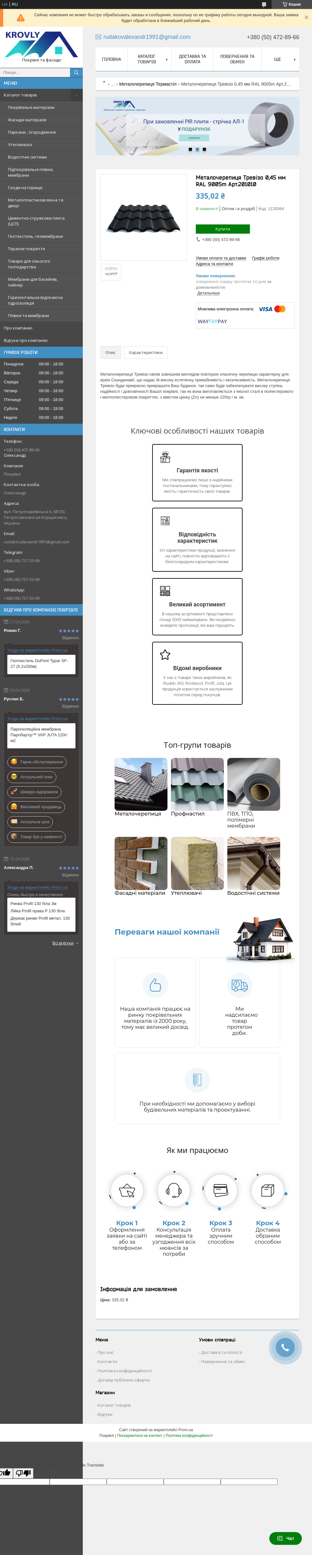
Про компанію (18, 328)
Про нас (106, 1352)
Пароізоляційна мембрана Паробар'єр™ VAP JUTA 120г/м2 (39, 735)
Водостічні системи (27, 157)
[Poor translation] (23, 1473)
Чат (285, 1538)
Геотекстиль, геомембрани (35, 236)
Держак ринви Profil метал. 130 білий (40, 921)
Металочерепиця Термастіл (148, 84)
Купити (223, 229)
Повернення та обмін (237, 59)
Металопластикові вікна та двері (35, 203)
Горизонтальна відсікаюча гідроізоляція (35, 300)
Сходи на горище (25, 187)
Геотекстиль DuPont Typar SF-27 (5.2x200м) (39, 663)
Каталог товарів (20, 95)
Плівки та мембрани (28, 315)
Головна (111, 59)
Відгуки (105, 1414)
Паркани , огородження (32, 132)
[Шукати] (76, 72)
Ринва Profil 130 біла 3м (33, 903)
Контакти (107, 1361)
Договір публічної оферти (124, 1380)
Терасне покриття (26, 248)
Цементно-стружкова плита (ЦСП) (36, 221)
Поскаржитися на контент (139, 1435)
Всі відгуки (63, 943)
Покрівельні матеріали (31, 107)
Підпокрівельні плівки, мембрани (30, 172)
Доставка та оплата (192, 59)
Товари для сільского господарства (29, 264)
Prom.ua (186, 1430)
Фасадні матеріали (27, 120)
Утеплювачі (20, 144)
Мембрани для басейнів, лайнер (33, 282)
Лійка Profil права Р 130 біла (38, 910)
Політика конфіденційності (125, 1371)
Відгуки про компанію (26, 340)
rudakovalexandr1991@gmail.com (36, 542)
